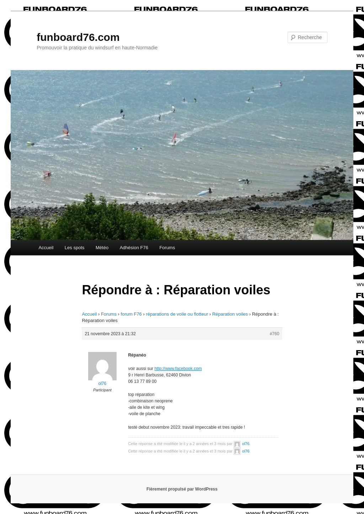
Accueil (45, 247)
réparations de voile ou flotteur (177, 314)
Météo (102, 247)
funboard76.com (78, 37)
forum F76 (131, 314)
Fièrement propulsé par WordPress (182, 489)
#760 (274, 333)
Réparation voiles (230, 314)
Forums (167, 247)
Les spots (75, 247)
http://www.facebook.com (178, 368)
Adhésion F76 (134, 247)
